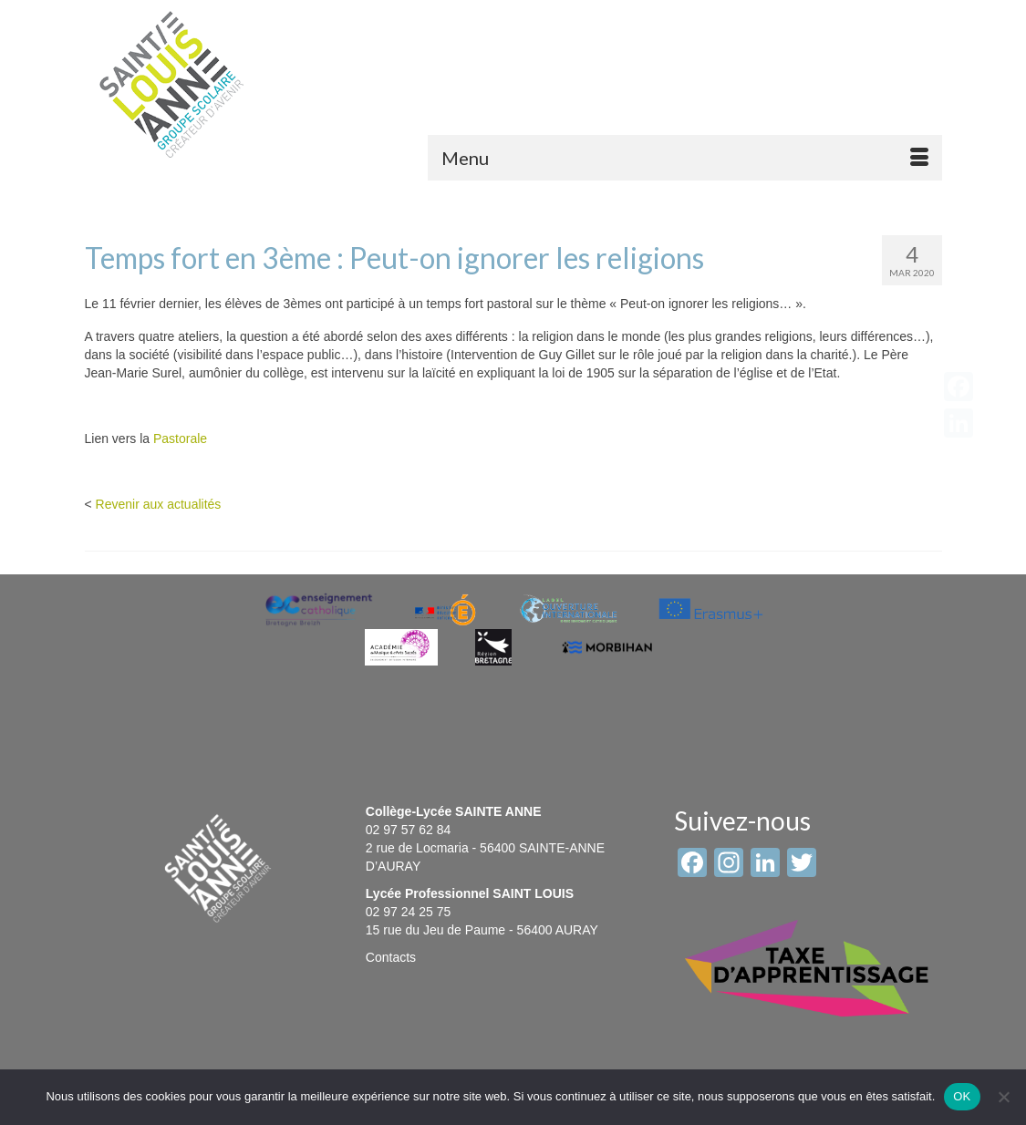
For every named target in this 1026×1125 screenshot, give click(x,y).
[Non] (1003, 1097)
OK (961, 1096)
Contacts (391, 957)
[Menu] (685, 158)
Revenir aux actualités (159, 504)
